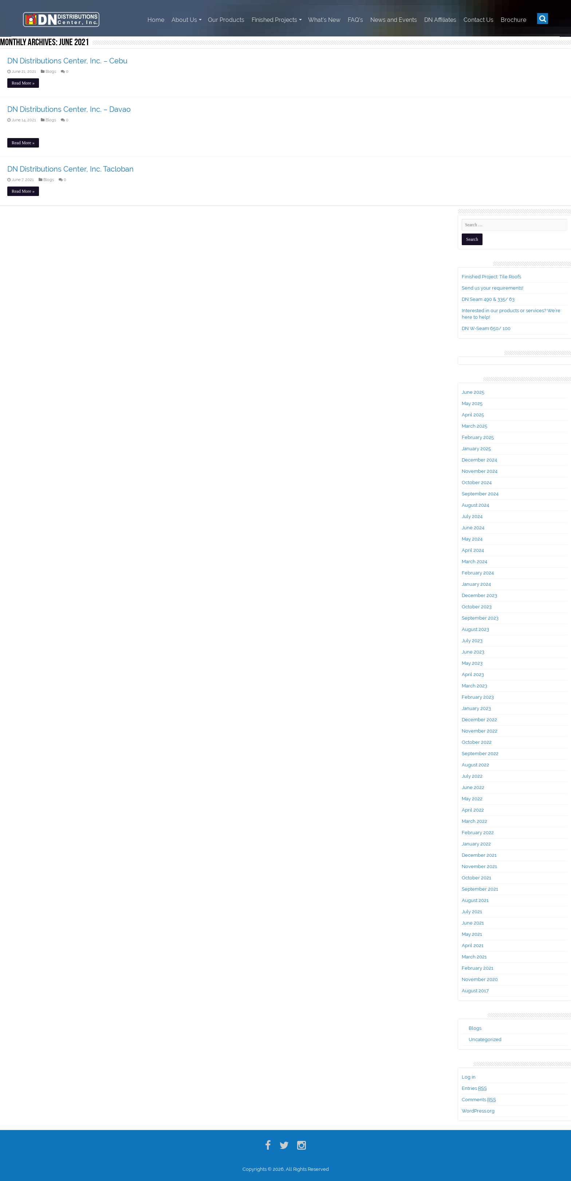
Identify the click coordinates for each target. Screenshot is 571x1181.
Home (155, 19)
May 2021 (472, 934)
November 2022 (479, 731)
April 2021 (473, 945)
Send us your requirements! (492, 288)
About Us (184, 19)
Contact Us (478, 19)
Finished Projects (274, 19)
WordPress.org (478, 1111)
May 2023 (472, 663)
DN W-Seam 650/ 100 (486, 328)
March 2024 (474, 561)
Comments (479, 1099)
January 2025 (476, 448)
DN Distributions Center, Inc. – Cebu (67, 60)
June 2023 (473, 652)
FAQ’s (355, 19)
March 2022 (474, 821)
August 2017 (475, 990)
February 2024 (478, 573)
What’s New (324, 19)
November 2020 (480, 979)
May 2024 (472, 539)
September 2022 (480, 753)
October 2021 (476, 877)
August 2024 (475, 505)
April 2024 (473, 550)
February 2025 (478, 437)
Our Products (226, 19)
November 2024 (479, 471)
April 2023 (473, 674)
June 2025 (473, 392)
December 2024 (479, 460)
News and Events (393, 19)
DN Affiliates (440, 19)
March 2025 (474, 426)
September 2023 (480, 618)
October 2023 (477, 606)
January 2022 (476, 844)
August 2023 (475, 629)
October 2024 (477, 482)
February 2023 (478, 697)
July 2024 (472, 516)
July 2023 (472, 640)
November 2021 (479, 866)
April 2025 (473, 414)
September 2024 (480, 494)
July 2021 (472, 911)
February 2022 (478, 832)
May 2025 (472, 403)
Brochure (513, 19)
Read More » (23, 83)
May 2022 (472, 798)
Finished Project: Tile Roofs (491, 276)
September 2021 (480, 889)
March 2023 (474, 685)
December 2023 (479, 595)
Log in (469, 1077)
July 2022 (472, 776)
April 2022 (473, 810)
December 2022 (479, 719)
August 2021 (475, 900)
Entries (474, 1088)
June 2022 (473, 787)
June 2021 (473, 923)
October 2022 (477, 742)
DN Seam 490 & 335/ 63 (488, 299)
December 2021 (479, 855)
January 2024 (476, 584)
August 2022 (475, 765)
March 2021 (474, 957)
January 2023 (476, 708)
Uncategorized (485, 1039)
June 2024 (473, 527)
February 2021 (477, 968)
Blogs (51, 71)
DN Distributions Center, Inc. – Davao (69, 109)
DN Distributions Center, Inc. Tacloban (70, 169)
